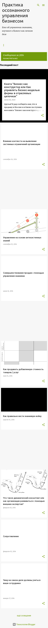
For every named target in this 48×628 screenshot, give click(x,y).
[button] (42, 115)
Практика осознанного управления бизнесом (16, 12)
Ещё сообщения (24, 616)
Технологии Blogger (24, 624)
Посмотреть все (10, 58)
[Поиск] (38, 5)
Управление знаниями (12, 45)
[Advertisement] (24, 189)
